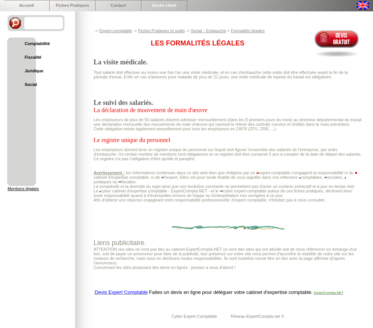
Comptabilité (37, 43)
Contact (118, 5)
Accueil (26, 5)
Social (31, 84)
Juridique (34, 71)
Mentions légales (23, 188)
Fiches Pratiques (72, 5)
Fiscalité (33, 57)
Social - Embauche (208, 30)
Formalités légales (248, 30)
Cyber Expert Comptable (194, 316)
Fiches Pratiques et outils (161, 30)
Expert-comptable (115, 30)
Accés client (164, 5)
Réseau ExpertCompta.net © (257, 316)
